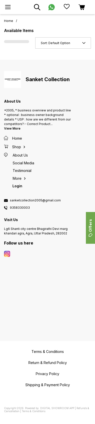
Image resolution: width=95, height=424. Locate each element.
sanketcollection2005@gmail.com (35, 200)
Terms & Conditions (33, 411)
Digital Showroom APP (57, 408)
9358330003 (20, 207)
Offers (90, 228)
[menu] (8, 7)
